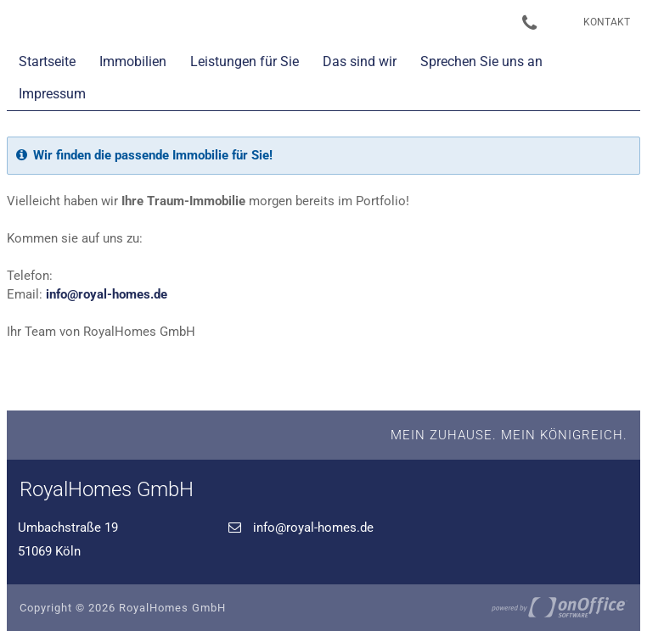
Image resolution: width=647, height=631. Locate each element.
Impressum (52, 94)
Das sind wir (360, 61)
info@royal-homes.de (106, 294)
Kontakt (606, 22)
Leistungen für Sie (244, 61)
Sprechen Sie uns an (481, 61)
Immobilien (132, 61)
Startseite (47, 61)
